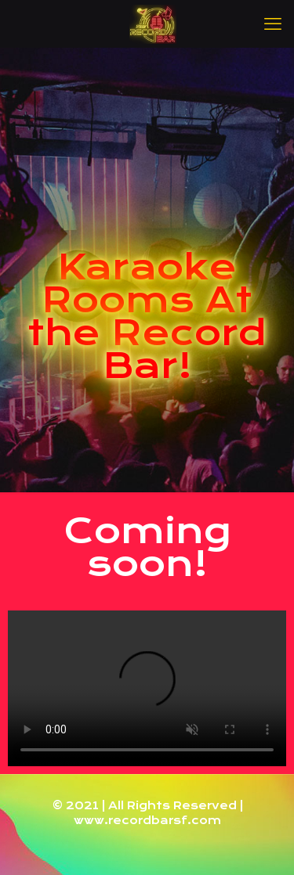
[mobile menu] (273, 23)
